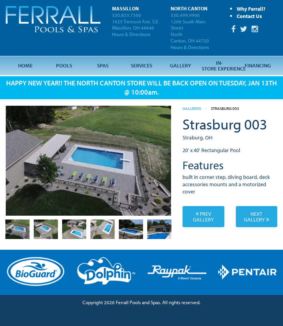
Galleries (192, 108)
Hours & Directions (131, 34)
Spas (103, 65)
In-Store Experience (220, 65)
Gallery (180, 65)
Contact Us (249, 16)
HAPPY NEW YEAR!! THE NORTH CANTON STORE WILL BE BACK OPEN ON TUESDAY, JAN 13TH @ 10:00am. (141, 87)
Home (25, 65)
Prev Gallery (203, 216)
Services (141, 65)
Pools (64, 65)
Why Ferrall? (251, 8)
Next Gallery (256, 216)
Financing (258, 65)
